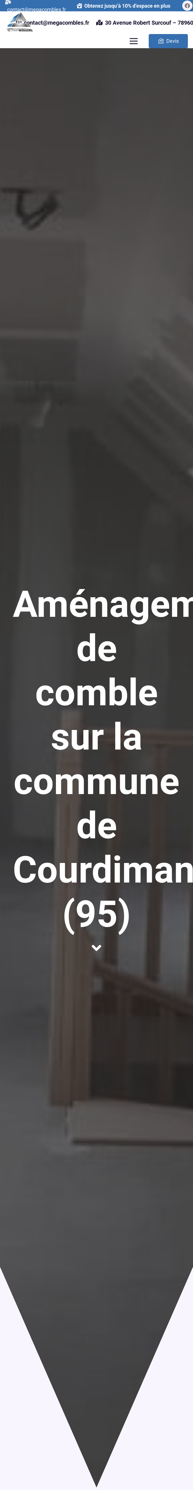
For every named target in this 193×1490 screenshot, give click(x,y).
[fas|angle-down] (96, 948)
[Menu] (133, 41)
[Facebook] (187, 6)
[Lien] (19, 22)
